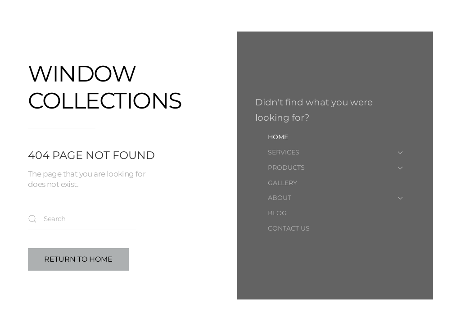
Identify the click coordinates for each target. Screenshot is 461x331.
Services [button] (335, 152)
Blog (277, 213)
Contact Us (289, 228)
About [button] (335, 198)
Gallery (282, 183)
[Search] (82, 219)
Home (278, 137)
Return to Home (78, 259)
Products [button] (335, 167)
